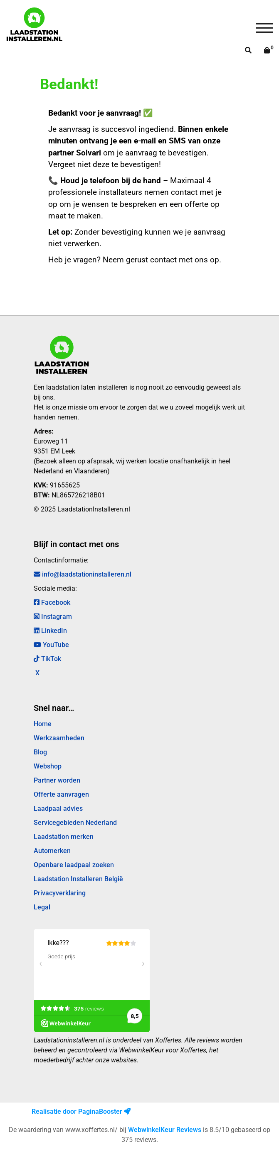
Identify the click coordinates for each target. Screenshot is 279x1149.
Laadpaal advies (58, 808)
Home (43, 724)
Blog (40, 752)
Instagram (53, 617)
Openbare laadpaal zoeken (74, 865)
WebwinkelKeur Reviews (164, 1130)
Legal (42, 907)
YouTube (51, 645)
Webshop (48, 766)
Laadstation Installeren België (78, 879)
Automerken (52, 851)
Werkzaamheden (59, 738)
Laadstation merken (64, 837)
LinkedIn (50, 631)
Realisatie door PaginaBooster (81, 1111)
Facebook (52, 602)
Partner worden (57, 780)
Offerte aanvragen (61, 794)
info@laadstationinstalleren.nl (82, 574)
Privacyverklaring (60, 893)
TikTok (47, 659)
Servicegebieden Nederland (75, 823)
